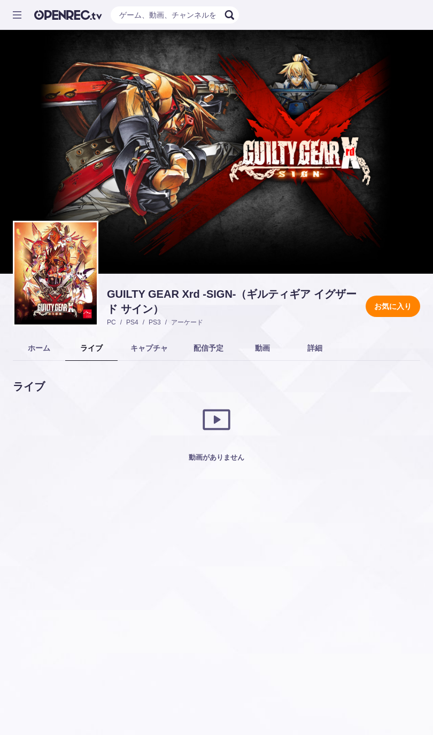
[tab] (39, 348)
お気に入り (393, 306)
